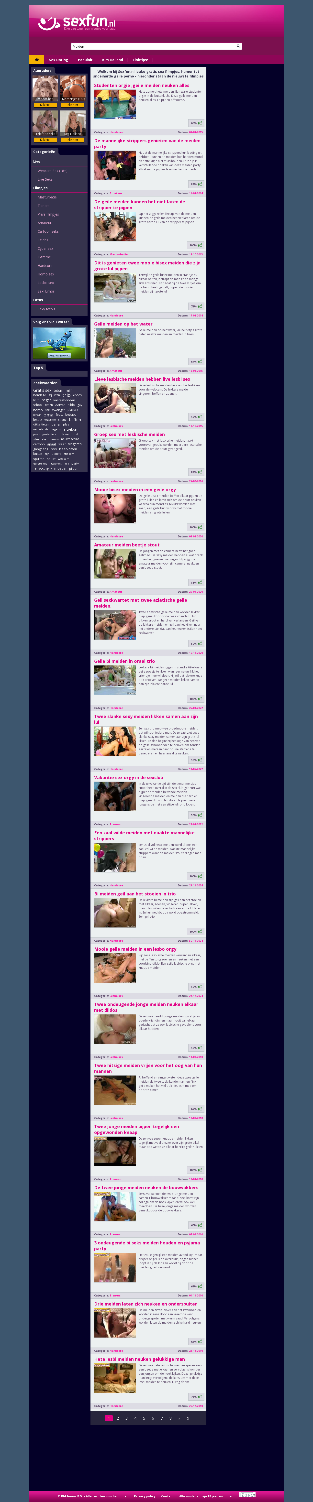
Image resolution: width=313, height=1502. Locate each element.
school (38, 405)
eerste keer (41, 463)
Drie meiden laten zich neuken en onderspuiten (146, 1304)
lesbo (37, 419)
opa (54, 448)
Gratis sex (42, 390)
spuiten (39, 459)
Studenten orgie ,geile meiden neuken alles (141, 85)
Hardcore (45, 265)
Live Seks (45, 179)
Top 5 (38, 367)
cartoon (39, 444)
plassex (72, 410)
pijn (47, 454)
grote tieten (50, 434)
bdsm (58, 390)
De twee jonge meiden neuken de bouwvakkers (146, 1187)
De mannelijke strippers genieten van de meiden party (147, 143)
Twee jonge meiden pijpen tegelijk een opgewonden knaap (136, 1129)
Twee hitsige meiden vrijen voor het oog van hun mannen (148, 1068)
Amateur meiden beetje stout (127, 545)
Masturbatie (47, 197)
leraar (37, 414)
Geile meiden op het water (123, 324)
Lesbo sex (46, 282)
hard (36, 400)
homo (38, 409)
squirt (51, 459)
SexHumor (46, 291)
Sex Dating (58, 59)
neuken (54, 439)
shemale (39, 439)
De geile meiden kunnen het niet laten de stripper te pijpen (139, 204)
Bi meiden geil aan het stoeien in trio (135, 894)
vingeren (75, 444)
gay (79, 405)
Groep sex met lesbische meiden (129, 434)
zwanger (58, 410)
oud (75, 434)
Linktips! (140, 59)
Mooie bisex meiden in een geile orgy (135, 489)
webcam (63, 458)
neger (46, 400)
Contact (167, 1496)
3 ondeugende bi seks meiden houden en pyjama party (147, 1246)
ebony (77, 395)
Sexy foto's (46, 309)
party (75, 463)
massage (42, 468)
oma (49, 414)
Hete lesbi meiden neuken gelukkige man (139, 1359)
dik (67, 463)
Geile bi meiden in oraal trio (124, 661)
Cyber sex (45, 248)
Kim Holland (112, 59)
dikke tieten (41, 424)
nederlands (40, 429)
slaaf (62, 444)
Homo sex (46, 274)
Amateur (44, 222)
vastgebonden (64, 400)
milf (69, 390)
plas (66, 424)
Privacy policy (145, 1496)
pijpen (73, 468)
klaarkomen (68, 449)
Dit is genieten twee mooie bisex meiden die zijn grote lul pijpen (147, 266)
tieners (56, 454)
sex (47, 410)
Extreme (44, 257)
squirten (54, 395)
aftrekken (71, 429)
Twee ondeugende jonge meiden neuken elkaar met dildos (146, 1007)
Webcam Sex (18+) (52, 170)
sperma (57, 463)
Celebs (43, 240)
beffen (75, 419)
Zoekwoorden (45, 383)
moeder (60, 468)
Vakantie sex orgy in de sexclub (128, 777)
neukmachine (70, 439)
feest (59, 415)
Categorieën (44, 151)
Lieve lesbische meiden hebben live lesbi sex (142, 379)
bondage (39, 395)
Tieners (43, 205)
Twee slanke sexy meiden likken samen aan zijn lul (146, 719)
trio (66, 395)
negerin (56, 429)
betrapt (70, 415)
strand (62, 419)
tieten (49, 405)
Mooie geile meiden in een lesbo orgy (135, 949)
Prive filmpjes (48, 214)
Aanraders (42, 70)
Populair (85, 59)
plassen (65, 434)
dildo (71, 405)
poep (36, 434)
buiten (37, 454)
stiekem (69, 454)
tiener (56, 424)
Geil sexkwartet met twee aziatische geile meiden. (140, 603)
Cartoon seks (48, 231)
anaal (51, 444)
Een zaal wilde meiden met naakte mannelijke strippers (144, 835)
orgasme (50, 419)
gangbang (40, 449)
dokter (60, 405)
